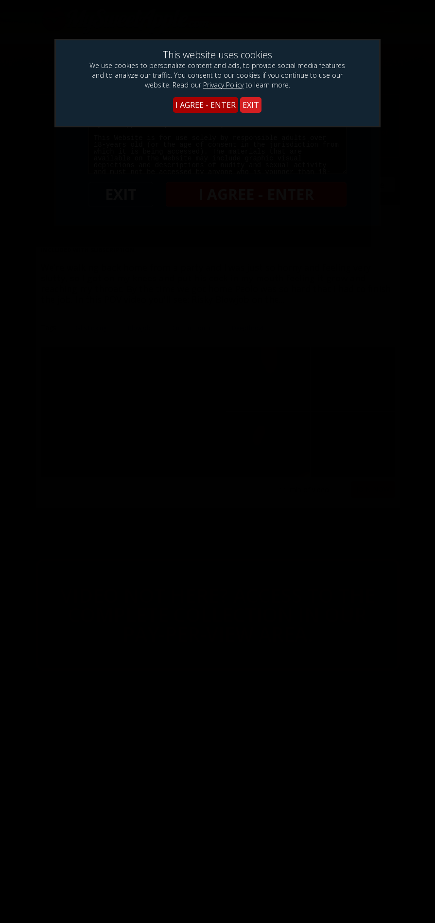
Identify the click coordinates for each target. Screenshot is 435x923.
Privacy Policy (223, 84)
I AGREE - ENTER (205, 105)
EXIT (251, 105)
